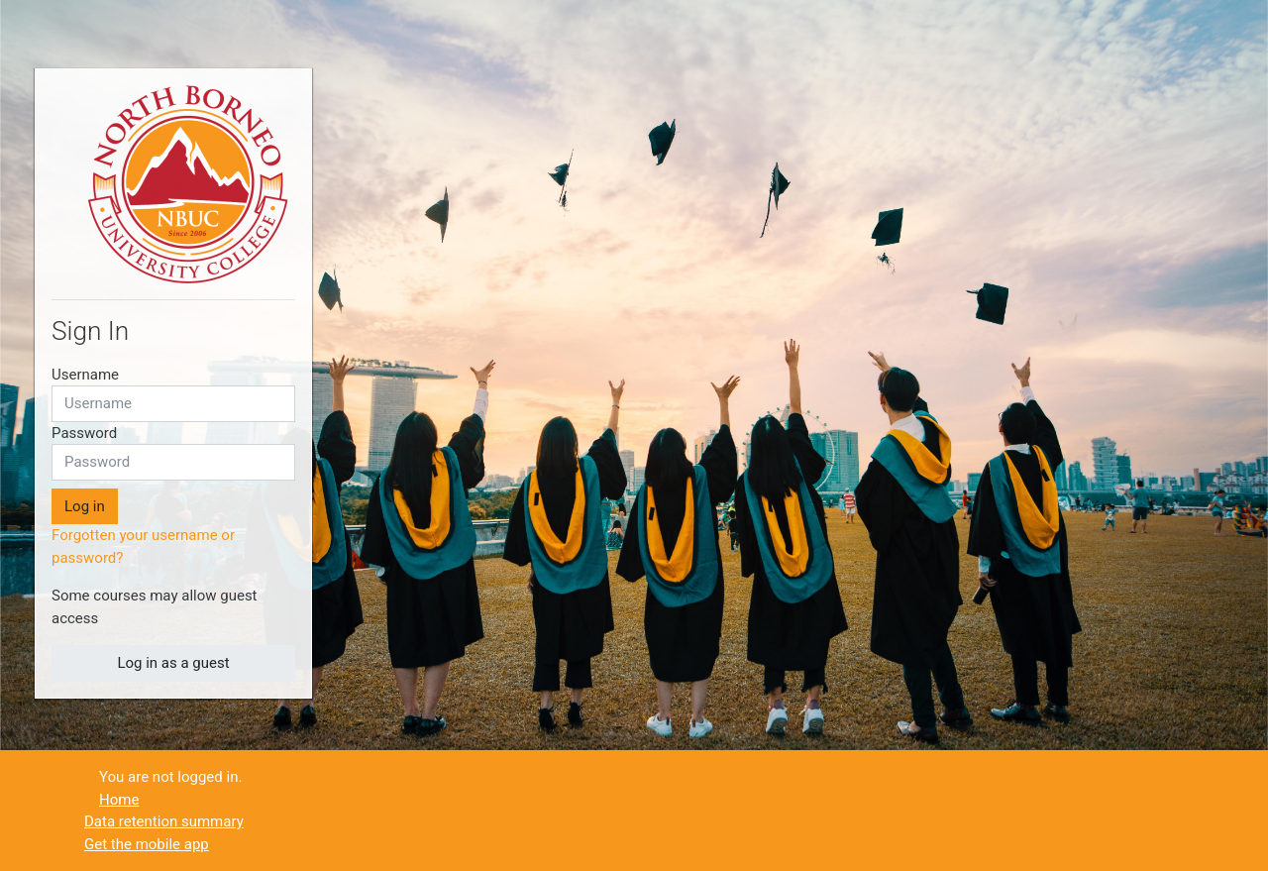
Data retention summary (164, 821)
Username (85, 374)
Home (119, 800)
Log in (84, 506)
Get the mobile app (146, 844)
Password (84, 433)
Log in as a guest (173, 663)
